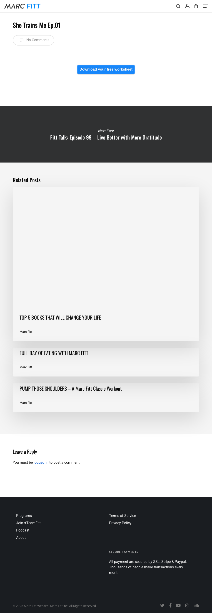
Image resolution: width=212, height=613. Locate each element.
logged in (41, 462)
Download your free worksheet (106, 69)
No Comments (33, 40)
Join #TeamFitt (28, 523)
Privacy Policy (120, 523)
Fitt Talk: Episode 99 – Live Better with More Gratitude (106, 134)
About (21, 537)
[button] (205, 6)
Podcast (22, 530)
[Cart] (196, 6)
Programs (24, 516)
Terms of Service (122, 516)
